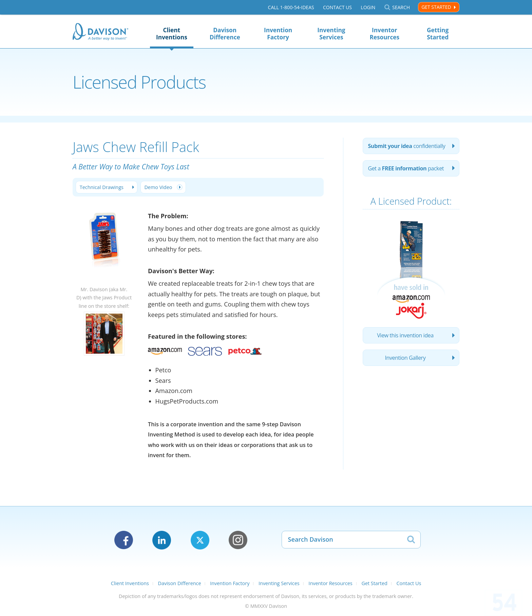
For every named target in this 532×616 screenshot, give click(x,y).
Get (406, 168)
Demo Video (158, 187)
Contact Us (337, 7)
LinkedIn (161, 540)
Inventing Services (331, 33)
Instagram (238, 540)
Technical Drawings (102, 187)
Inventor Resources (384, 33)
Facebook (123, 540)
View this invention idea (405, 335)
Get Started (436, 7)
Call (291, 7)
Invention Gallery (405, 357)
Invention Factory (278, 33)
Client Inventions (171, 33)
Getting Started (438, 33)
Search (401, 7)
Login (368, 7)
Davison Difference (225, 33)
